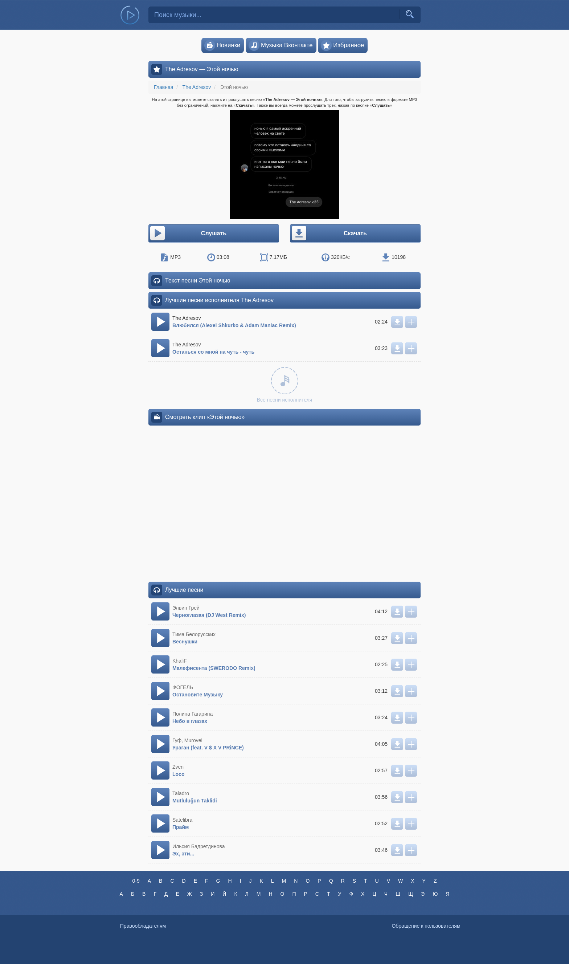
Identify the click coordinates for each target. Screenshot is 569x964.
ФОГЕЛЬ (182, 687)
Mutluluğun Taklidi (194, 801)
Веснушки (184, 641)
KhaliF (179, 661)
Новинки (222, 45)
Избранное (342, 45)
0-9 (135, 881)
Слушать (187, 233)
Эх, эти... (183, 854)
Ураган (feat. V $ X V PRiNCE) (208, 748)
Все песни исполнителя (284, 385)
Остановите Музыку (197, 694)
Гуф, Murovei (187, 740)
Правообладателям (143, 926)
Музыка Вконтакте (281, 45)
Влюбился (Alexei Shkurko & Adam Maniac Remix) (234, 325)
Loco (178, 774)
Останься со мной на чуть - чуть (213, 352)
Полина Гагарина (192, 714)
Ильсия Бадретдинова (198, 846)
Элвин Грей (186, 608)
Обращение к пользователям (426, 926)
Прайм (180, 827)
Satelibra (182, 820)
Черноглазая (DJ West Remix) (209, 615)
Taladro (180, 793)
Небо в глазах (189, 721)
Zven (178, 767)
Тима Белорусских (194, 634)
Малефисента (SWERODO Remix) (213, 668)
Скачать (329, 233)
